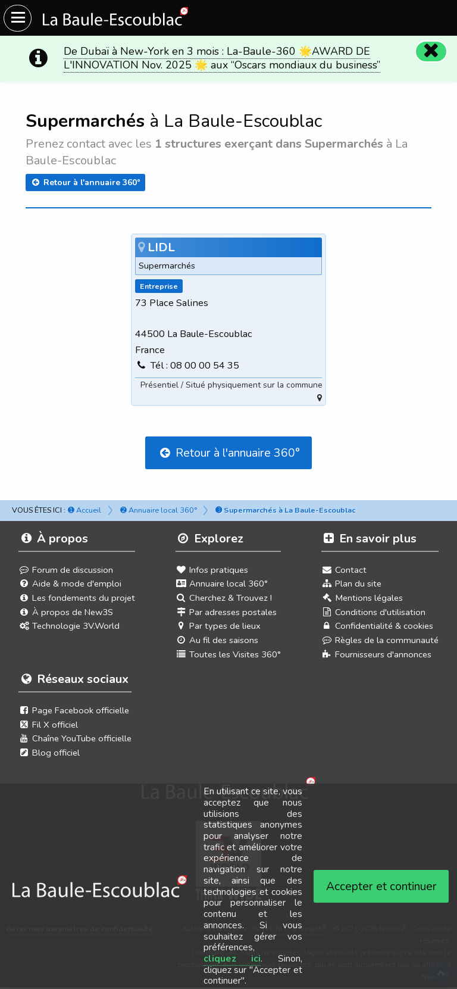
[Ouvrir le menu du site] (18, 18)
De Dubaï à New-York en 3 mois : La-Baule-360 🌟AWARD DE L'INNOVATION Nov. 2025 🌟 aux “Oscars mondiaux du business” (222, 58)
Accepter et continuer (381, 886)
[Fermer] (431, 51)
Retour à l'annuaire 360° (85, 182)
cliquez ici (232, 958)
